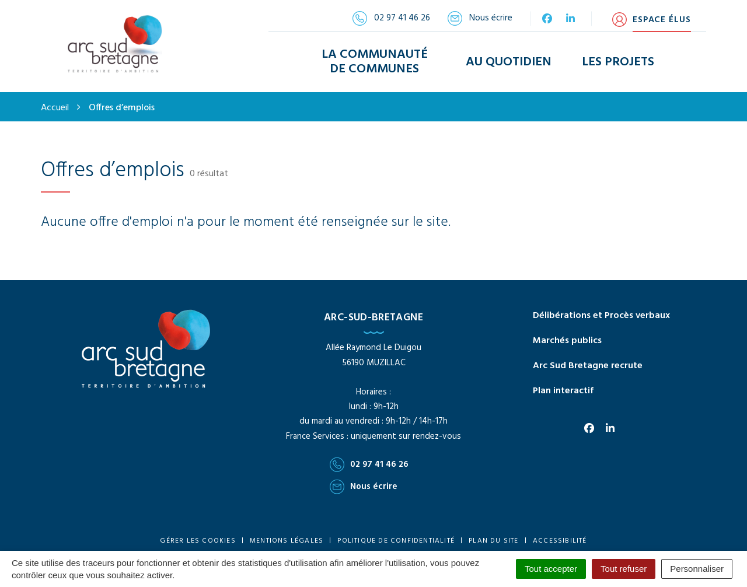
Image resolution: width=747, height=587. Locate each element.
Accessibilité (560, 538)
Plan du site (493, 538)
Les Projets (618, 60)
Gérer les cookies (197, 538)
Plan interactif (563, 388)
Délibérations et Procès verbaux (601, 313)
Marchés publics (567, 337)
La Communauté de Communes (375, 60)
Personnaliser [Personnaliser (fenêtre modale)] (697, 569)
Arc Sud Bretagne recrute (588, 363)
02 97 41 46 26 (369, 461)
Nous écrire (363, 483)
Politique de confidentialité (396, 538)
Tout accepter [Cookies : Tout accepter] (551, 569)
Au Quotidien (508, 60)
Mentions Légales (286, 538)
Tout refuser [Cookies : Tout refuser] (624, 569)
